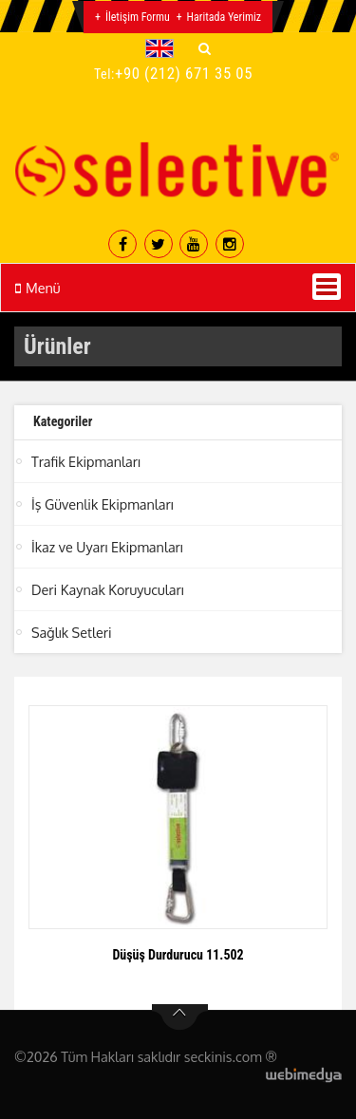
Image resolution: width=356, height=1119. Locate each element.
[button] (164, 48)
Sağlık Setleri (71, 632)
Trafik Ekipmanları (86, 461)
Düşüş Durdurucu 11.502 (177, 954)
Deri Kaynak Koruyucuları (107, 589)
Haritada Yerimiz (224, 17)
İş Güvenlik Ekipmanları (102, 504)
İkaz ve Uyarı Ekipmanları (107, 546)
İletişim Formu (137, 17)
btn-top (180, 1017)
